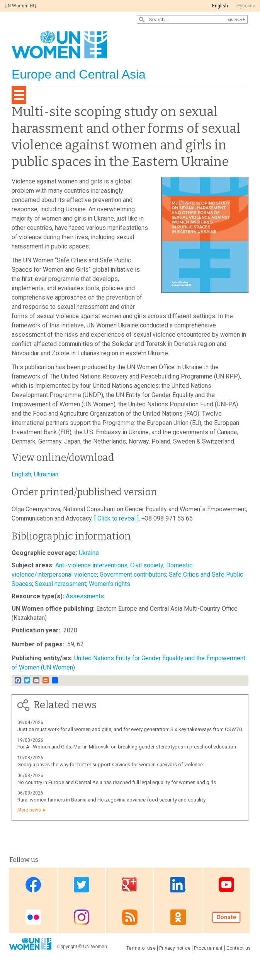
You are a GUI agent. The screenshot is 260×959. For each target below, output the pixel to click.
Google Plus (129, 884)
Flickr (33, 917)
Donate (226, 917)
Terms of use (141, 948)
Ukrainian (46, 474)
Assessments (85, 596)
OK (178, 917)
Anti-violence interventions (91, 565)
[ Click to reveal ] (116, 518)
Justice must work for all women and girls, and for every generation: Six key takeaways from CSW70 (129, 729)
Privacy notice (174, 948)
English (220, 6)
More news (29, 810)
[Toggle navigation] (19, 95)
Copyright (67, 946)
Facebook (33, 884)
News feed (129, 917)
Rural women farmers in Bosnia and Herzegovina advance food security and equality (111, 800)
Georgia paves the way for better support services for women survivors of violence (110, 764)
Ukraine (89, 553)
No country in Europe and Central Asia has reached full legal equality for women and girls (116, 782)
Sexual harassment (60, 583)
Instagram (81, 917)
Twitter (81, 884)
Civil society (146, 565)
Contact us (238, 948)
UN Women (95, 946)
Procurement (208, 948)
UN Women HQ (20, 6)
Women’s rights (109, 583)
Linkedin (178, 884)
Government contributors (133, 574)
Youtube (226, 884)
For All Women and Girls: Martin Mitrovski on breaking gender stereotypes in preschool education (126, 747)
